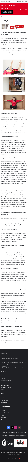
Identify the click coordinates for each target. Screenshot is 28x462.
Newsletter (3, 417)
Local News (3, 397)
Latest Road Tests (5, 412)
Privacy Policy (4, 382)
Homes (2, 415)
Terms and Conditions (6, 387)
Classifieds (3, 410)
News (18, 454)
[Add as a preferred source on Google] (7, 12)
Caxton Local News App (6, 419)
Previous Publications (6, 380)
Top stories (14, 454)
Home (3, 16)
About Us (3, 378)
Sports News (4, 402)
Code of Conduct (5, 385)
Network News (4, 400)
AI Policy (3, 389)
